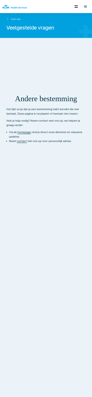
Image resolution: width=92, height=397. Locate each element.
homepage (24, 132)
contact (22, 141)
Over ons (15, 19)
